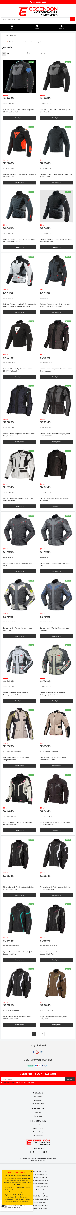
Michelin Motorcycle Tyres (40, 1180)
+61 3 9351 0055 (39, 2)
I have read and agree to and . (18, 1082)
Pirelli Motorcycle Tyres (40, 1174)
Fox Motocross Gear (40, 1190)
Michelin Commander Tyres (40, 1199)
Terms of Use (38, 1125)
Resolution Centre (38, 1103)
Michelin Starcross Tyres (40, 1196)
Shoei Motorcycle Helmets (40, 1187)
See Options (19, 118)
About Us (38, 1112)
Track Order (38, 1100)
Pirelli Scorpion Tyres (40, 1208)
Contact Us (38, 1116)
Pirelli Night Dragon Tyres (40, 1205)
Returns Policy (38, 1132)
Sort (28, 53)
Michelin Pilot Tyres (40, 1193)
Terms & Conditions (20, 1082)
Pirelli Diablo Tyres (40, 1202)
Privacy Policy (31, 1082)
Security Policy (38, 1135)
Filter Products (10, 36)
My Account (38, 1097)
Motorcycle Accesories (40, 1171)
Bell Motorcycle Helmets (40, 1183)
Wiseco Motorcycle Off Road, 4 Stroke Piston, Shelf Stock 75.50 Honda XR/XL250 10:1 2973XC (19, 1205)
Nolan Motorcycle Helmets (40, 1177)
